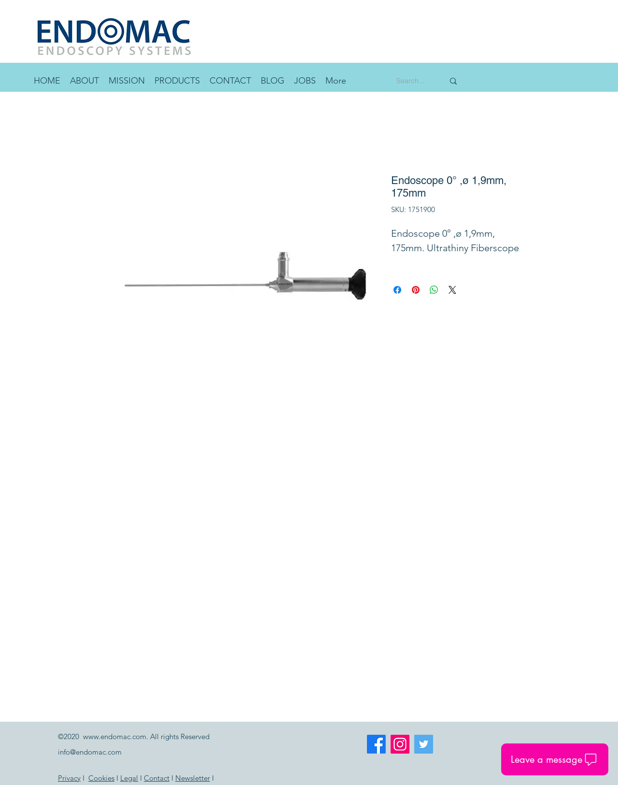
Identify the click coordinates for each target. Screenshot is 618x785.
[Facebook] (376, 744)
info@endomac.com (90, 751)
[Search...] (413, 81)
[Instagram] (400, 744)
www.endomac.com (114, 736)
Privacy (69, 778)
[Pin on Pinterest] (415, 290)
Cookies (101, 778)
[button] (177, 80)
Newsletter (192, 778)
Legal (129, 778)
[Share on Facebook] (397, 290)
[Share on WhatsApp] (434, 290)
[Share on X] (452, 290)
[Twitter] (423, 744)
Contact (156, 778)
